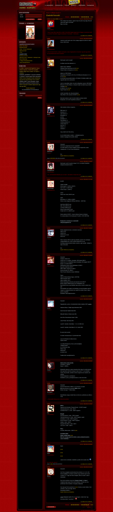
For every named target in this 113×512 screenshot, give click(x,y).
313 (72, 17)
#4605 (57, 19)
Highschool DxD (22, 50)
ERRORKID (52, 158)
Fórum (48, 12)
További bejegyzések (30, 88)
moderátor (90, 35)
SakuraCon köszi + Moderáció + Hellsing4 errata (29, 57)
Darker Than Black (23, 45)
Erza (54, 19)
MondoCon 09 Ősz (23, 55)
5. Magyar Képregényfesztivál (25, 60)
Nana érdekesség (23, 59)
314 (74, 17)
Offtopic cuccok (55, 12)
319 (84, 17)
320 (86, 17)
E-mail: (21, 95)
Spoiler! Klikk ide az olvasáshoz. (67, 155)
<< (91, 17)
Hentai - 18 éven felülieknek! (25, 49)
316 (78, 17)
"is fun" (20, 52)
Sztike (51, 463)
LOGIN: (21, 14)
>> (92, 17)
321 (88, 17)
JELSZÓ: (21, 16)
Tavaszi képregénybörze (24, 62)
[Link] (77, 68)
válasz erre (84, 35)
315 (76, 17)
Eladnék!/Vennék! (23, 47)
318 (82, 17)
